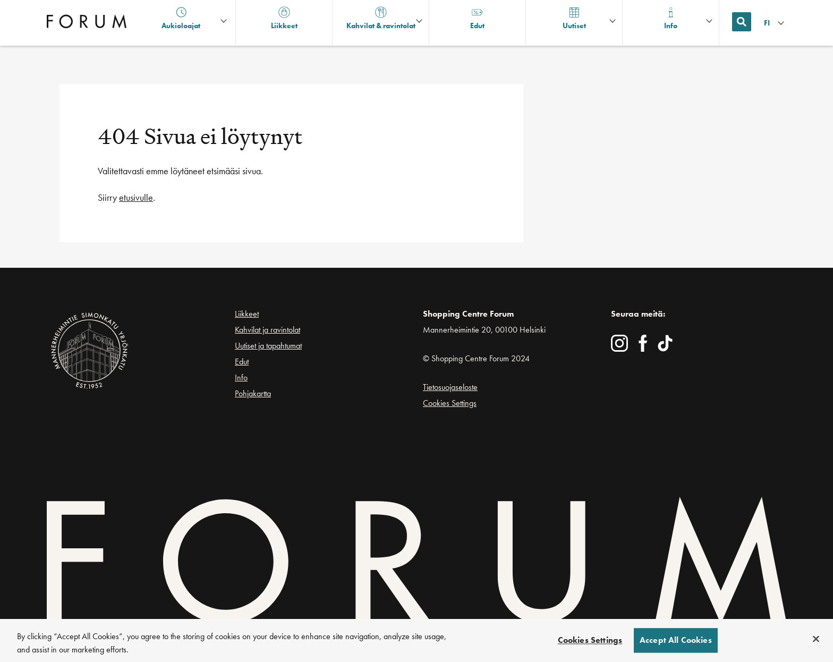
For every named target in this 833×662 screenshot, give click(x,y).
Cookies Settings (450, 403)
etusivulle (136, 197)
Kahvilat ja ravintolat (267, 329)
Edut (242, 361)
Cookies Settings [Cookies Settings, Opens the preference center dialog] (590, 640)
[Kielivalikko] (775, 23)
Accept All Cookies (676, 640)
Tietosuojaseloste (450, 387)
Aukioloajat (181, 18)
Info (241, 377)
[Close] (816, 639)
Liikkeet (247, 313)
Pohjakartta (253, 393)
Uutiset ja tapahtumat (268, 345)
